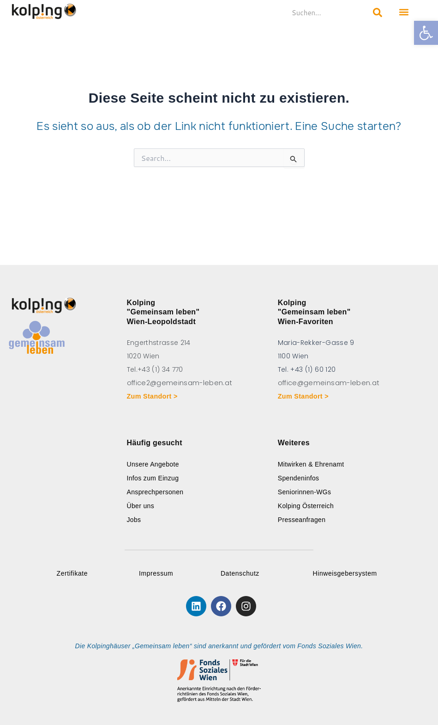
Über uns (141, 506)
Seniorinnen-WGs (304, 492)
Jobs (134, 519)
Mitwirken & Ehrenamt (311, 464)
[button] (426, 33)
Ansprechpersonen (155, 492)
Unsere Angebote (153, 464)
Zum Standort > (153, 396)
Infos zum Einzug (153, 478)
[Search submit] (377, 12)
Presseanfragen (302, 519)
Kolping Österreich (306, 506)
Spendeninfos (298, 478)
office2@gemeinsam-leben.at (178, 382)
